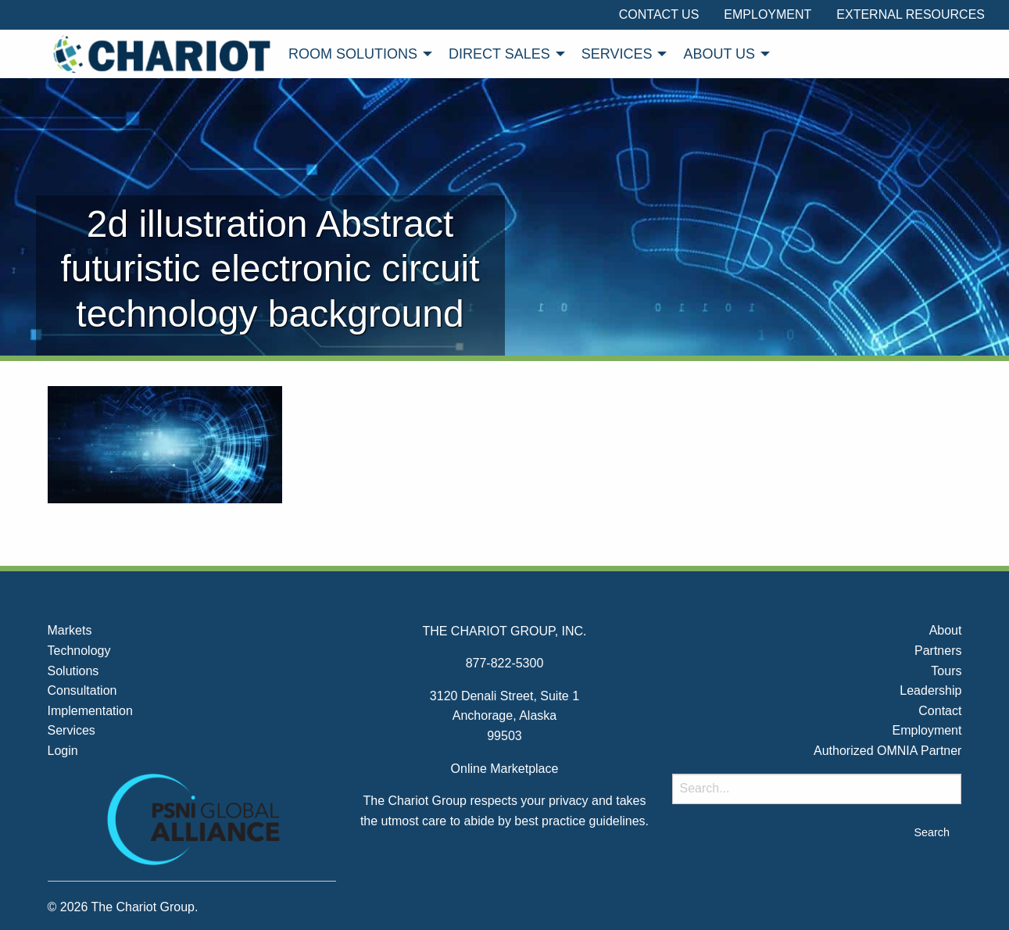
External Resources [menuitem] (910, 14)
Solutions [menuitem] (73, 671)
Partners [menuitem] (937, 650)
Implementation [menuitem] (90, 710)
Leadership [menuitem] (930, 690)
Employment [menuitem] (767, 14)
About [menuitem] (945, 630)
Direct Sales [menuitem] (499, 54)
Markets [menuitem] (70, 630)
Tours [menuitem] (946, 671)
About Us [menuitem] (719, 54)
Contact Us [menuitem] (659, 14)
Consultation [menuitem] (82, 690)
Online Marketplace (505, 768)
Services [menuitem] (617, 54)
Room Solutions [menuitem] (352, 54)
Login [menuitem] (63, 750)
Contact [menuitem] (939, 710)
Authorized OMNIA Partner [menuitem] (887, 750)
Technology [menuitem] (79, 650)
